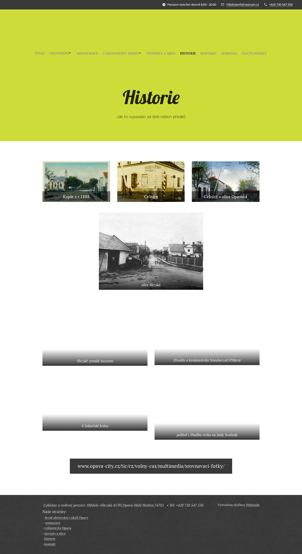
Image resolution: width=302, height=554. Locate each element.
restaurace (52, 522)
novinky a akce (55, 533)
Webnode (253, 505)
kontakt (50, 544)
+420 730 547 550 (281, 4)
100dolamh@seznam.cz (242, 4)
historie (49, 538)
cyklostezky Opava (57, 528)
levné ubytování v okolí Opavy (66, 517)
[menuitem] (130, 53)
